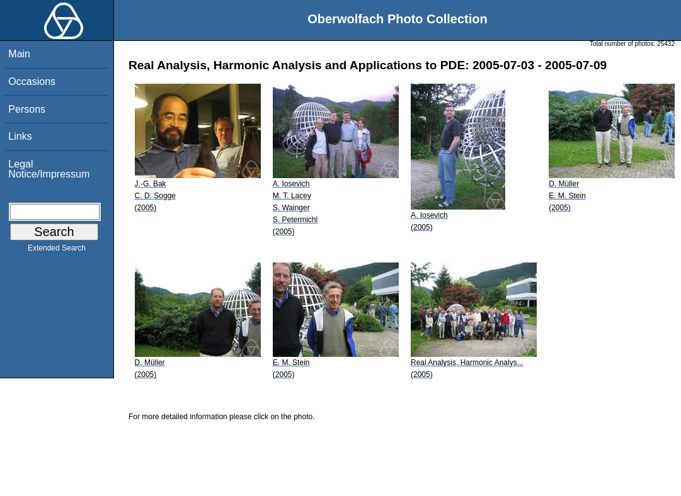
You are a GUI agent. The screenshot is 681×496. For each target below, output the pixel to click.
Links (19, 136)
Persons (26, 109)
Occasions (31, 81)
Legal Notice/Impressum (48, 169)
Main (19, 53)
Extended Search (57, 250)
